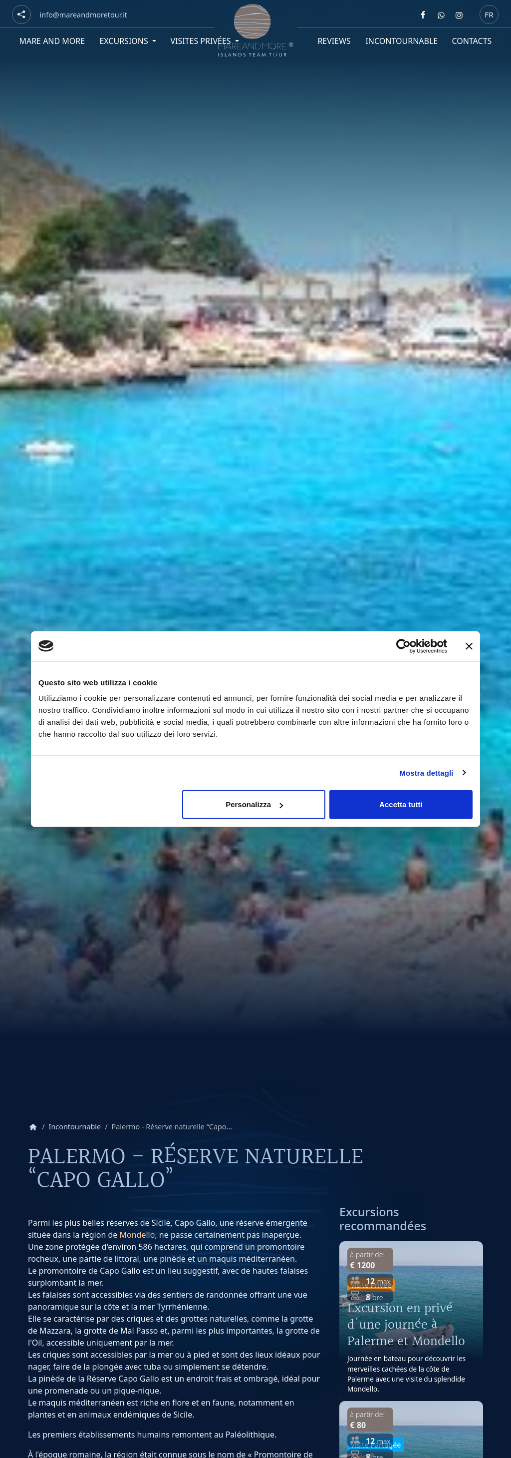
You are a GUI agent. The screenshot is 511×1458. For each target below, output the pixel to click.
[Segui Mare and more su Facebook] (423, 15)
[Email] (83, 14)
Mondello (137, 1234)
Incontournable (401, 40)
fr (489, 14)
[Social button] (21, 14)
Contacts (472, 40)
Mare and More (52, 40)
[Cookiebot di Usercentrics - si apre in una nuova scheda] (403, 645)
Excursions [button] (124, 40)
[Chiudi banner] (469, 645)
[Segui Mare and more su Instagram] (459, 15)
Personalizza (254, 804)
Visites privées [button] (201, 40)
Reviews (334, 40)
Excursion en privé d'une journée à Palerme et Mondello (406, 1325)
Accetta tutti (401, 804)
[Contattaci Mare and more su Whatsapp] (441, 15)
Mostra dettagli (426, 772)
